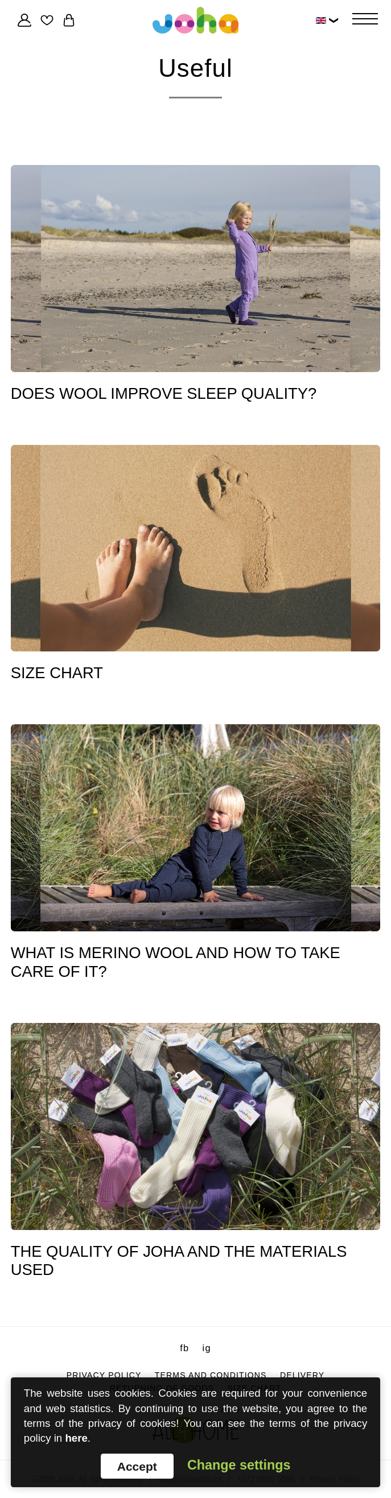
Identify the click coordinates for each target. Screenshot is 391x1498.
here (76, 1438)
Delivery (302, 1374)
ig (207, 1348)
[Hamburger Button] (364, 20)
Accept (137, 1466)
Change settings (238, 1465)
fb (184, 1348)
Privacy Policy (104, 1374)
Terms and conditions (211, 1374)
